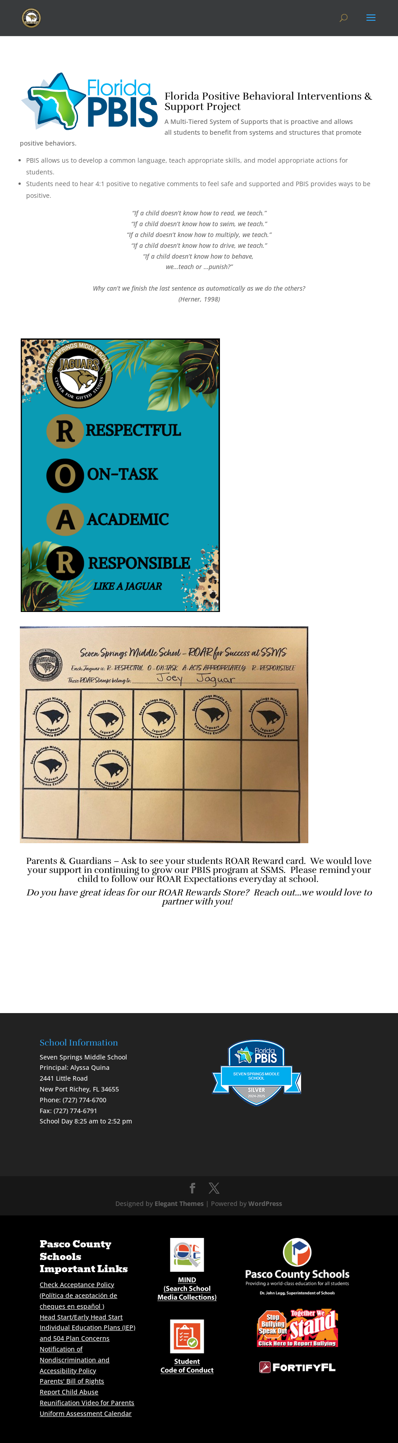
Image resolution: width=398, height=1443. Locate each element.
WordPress (265, 1203)
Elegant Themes (179, 1203)
